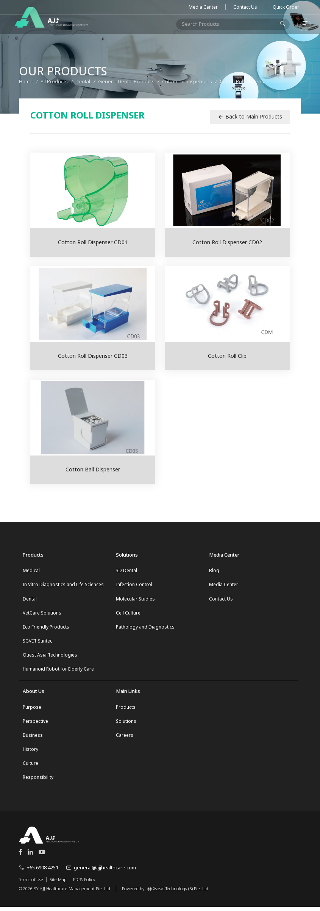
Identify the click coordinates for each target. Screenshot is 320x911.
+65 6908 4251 (38, 871)
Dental (30, 599)
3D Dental (126, 570)
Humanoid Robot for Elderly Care (58, 671)
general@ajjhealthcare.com (101, 871)
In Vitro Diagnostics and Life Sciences (63, 585)
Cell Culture (128, 613)
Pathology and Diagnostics (145, 628)
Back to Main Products (250, 116)
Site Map (58, 883)
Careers (124, 738)
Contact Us (245, 7)
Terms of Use (31, 883)
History (30, 752)
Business (33, 738)
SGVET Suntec (37, 642)
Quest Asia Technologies (50, 657)
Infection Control (134, 585)
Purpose (32, 709)
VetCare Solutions (42, 613)
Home (26, 80)
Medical (31, 570)
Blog (214, 570)
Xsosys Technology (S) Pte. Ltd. (178, 892)
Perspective (35, 724)
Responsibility (38, 781)
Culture (30, 767)
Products (126, 709)
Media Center (203, 7)
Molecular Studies (135, 599)
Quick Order (286, 7)
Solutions (126, 724)
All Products (54, 80)
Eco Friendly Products (46, 628)
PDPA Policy (84, 883)
